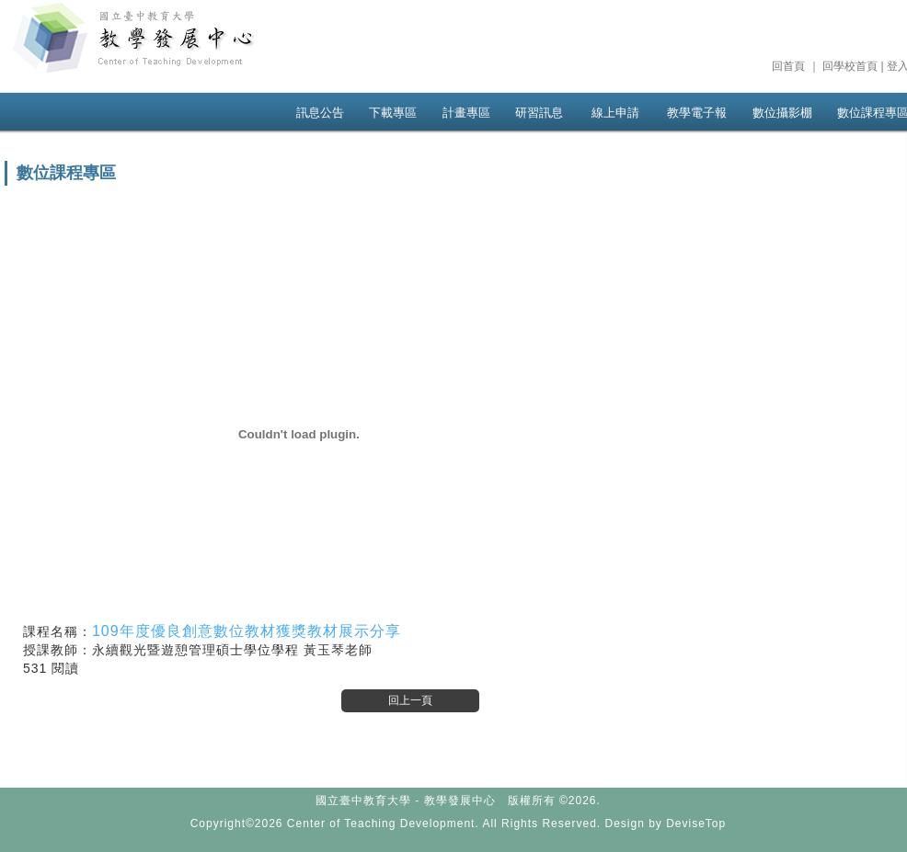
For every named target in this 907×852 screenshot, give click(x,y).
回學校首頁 (850, 66)
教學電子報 (697, 112)
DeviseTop (696, 823)
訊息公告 (320, 112)
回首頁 (788, 66)
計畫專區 (466, 112)
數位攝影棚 (782, 112)
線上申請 (615, 112)
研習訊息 (539, 112)
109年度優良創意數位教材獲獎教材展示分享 (246, 631)
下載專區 (393, 112)
